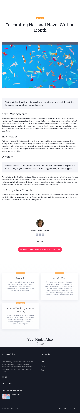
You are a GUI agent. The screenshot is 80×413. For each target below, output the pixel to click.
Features (44, 366)
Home (43, 362)
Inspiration (40, 18)
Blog (42, 370)
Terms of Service (73, 409)
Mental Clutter (16, 394)
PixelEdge (22, 409)
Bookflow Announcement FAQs (12, 390)
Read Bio (40, 242)
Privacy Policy (63, 409)
